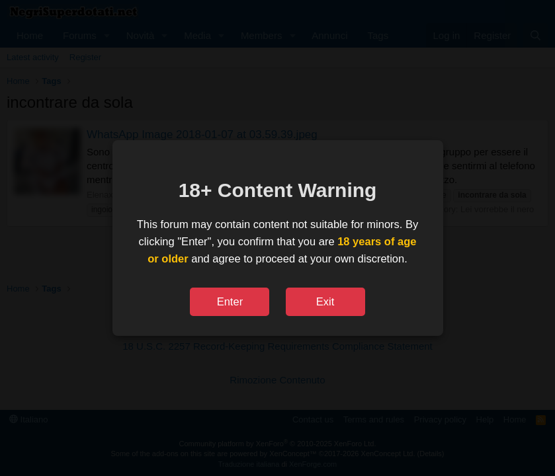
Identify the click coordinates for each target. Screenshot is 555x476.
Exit (325, 301)
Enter (230, 301)
